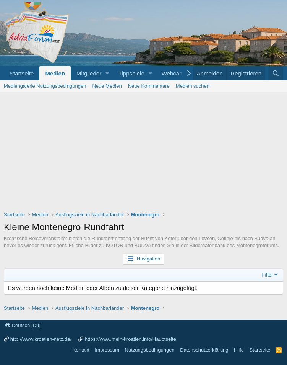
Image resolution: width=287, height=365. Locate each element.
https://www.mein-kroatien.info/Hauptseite (130, 339)
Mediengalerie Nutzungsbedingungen (45, 86)
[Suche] (275, 73)
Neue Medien (107, 86)
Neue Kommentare (149, 86)
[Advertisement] (143, 149)
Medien (55, 73)
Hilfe (239, 350)
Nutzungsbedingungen (150, 350)
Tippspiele (131, 73)
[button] (107, 73)
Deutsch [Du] (23, 325)
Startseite (22, 73)
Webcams (174, 73)
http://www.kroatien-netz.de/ (40, 339)
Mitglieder (88, 73)
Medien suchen (192, 86)
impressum (107, 350)
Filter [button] (267, 275)
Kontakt (81, 350)
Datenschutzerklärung (204, 350)
